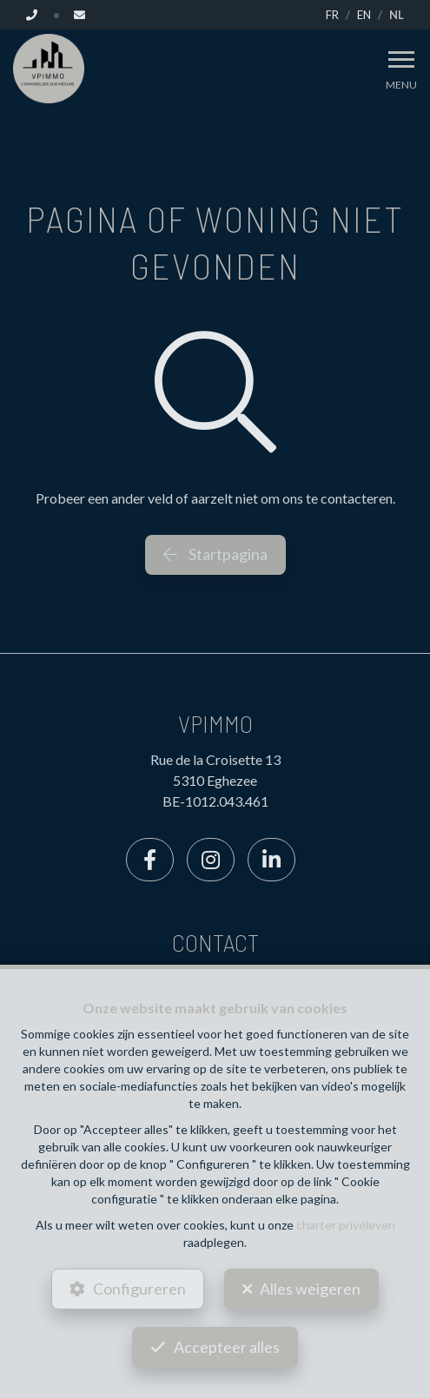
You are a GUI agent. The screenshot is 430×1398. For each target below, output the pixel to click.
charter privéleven (345, 1224)
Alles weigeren (310, 1288)
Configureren (139, 1288)
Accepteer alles (227, 1346)
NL (396, 15)
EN (364, 15)
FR (332, 15)
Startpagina (215, 554)
